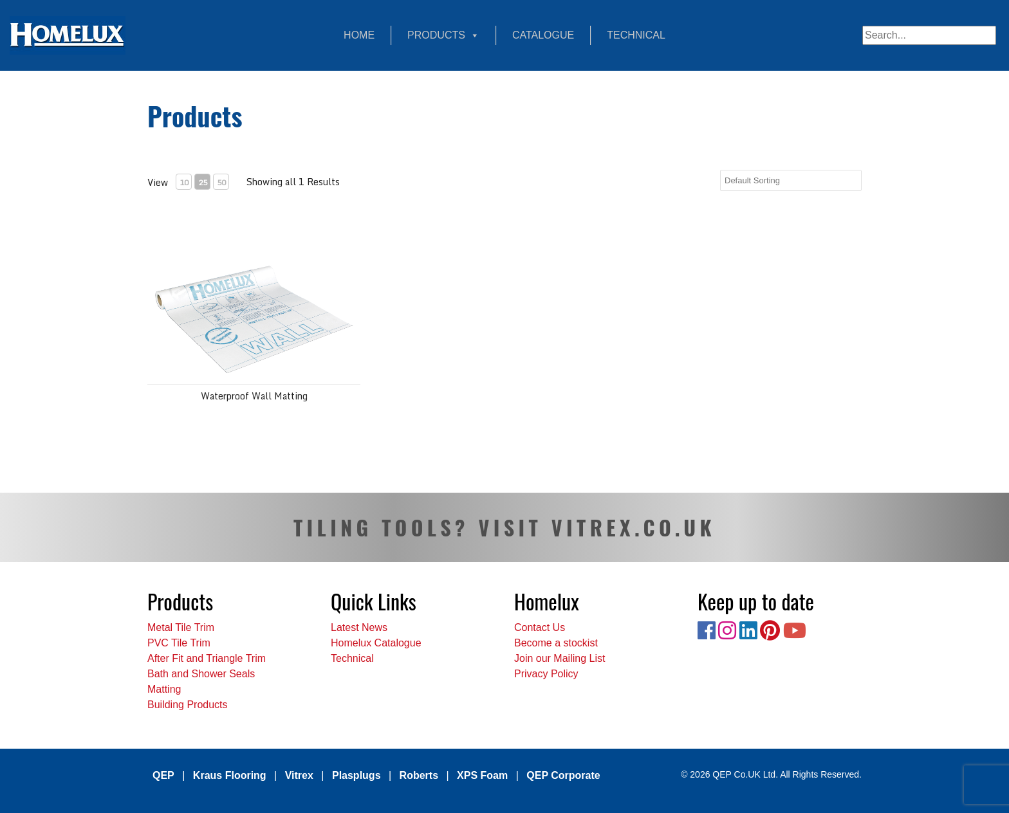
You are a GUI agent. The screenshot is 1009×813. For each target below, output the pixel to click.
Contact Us (539, 627)
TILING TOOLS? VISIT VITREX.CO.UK (504, 527)
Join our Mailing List (559, 658)
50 (221, 182)
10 (184, 182)
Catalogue (543, 35)
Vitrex (299, 775)
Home (359, 35)
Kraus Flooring (229, 775)
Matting (164, 689)
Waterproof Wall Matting (254, 395)
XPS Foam (482, 775)
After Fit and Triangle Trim (206, 658)
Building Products (187, 704)
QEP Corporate (563, 775)
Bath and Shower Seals (201, 673)
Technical (636, 35)
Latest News (359, 627)
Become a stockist (556, 642)
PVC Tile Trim (178, 642)
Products (443, 35)
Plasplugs (356, 775)
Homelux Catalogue (376, 642)
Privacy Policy (546, 673)
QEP (163, 775)
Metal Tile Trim (180, 627)
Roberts (419, 775)
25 (202, 182)
